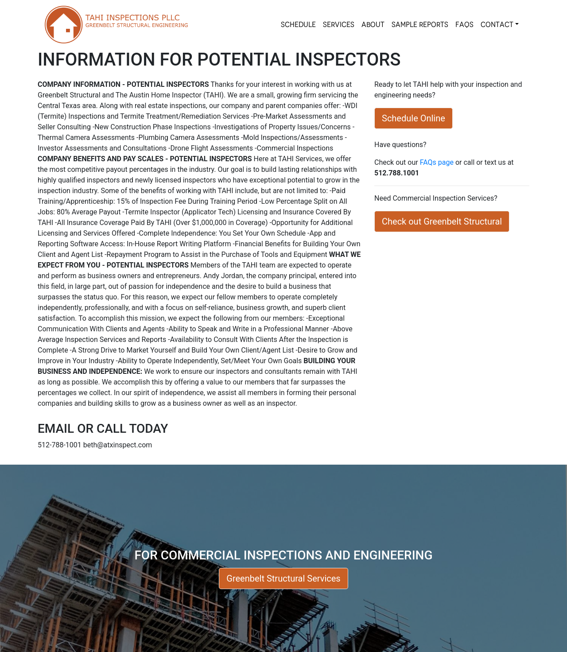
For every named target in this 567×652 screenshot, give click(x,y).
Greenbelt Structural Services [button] (283, 578)
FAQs (464, 24)
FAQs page (437, 162)
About (372, 24)
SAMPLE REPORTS (420, 24)
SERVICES (338, 24)
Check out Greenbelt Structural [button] (442, 221)
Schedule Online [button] (413, 118)
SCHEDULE (298, 24)
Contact (497, 24)
